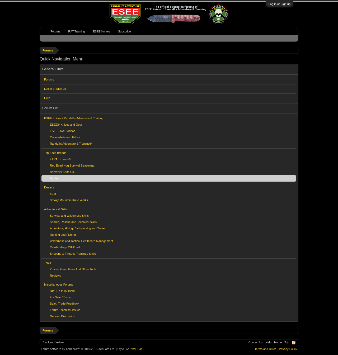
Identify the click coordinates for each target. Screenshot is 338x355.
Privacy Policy (288, 349)
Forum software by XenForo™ (78, 349)
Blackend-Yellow (53, 342)
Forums (49, 79)
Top (286, 342)
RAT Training (76, 31)
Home (278, 342)
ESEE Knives (101, 31)
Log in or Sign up (279, 4)
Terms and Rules (265, 349)
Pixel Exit (136, 349)
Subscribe (124, 31)
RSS (293, 342)
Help (47, 98)
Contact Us (255, 342)
